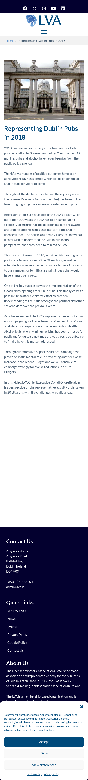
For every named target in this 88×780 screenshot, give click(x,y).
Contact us (15, 650)
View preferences (44, 765)
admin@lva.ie (15, 587)
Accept (44, 742)
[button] (82, 707)
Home (9, 40)
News (11, 618)
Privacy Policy (51, 774)
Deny (44, 753)
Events (12, 626)
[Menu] (44, 32)
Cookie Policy (34, 774)
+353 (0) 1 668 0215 (20, 582)
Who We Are (16, 611)
